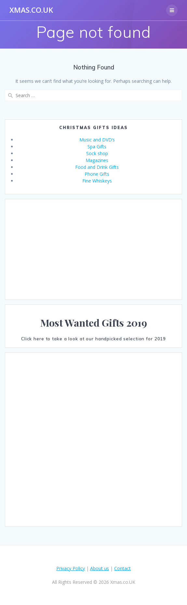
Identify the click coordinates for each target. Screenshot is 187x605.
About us (99, 568)
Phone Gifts (97, 174)
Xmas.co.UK (31, 10)
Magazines (97, 160)
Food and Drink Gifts (97, 167)
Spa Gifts (96, 146)
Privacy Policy (70, 568)
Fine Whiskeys (97, 181)
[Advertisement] (93, 249)
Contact (122, 568)
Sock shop (97, 153)
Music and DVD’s (97, 140)
